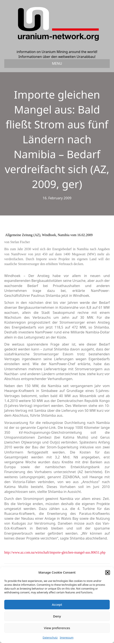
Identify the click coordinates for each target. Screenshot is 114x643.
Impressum (66, 637)
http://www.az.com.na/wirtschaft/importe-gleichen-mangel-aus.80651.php (54, 552)
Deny (57, 616)
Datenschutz (50, 637)
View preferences (57, 628)
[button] (107, 572)
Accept (57, 604)
